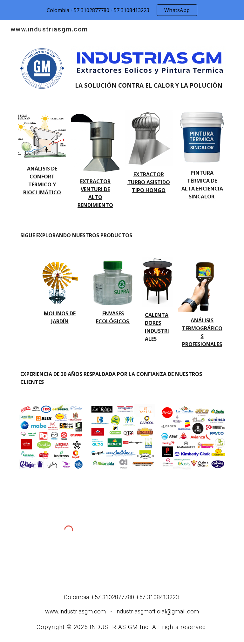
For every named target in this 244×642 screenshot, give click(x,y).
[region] (122, 10)
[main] (148, 85)
